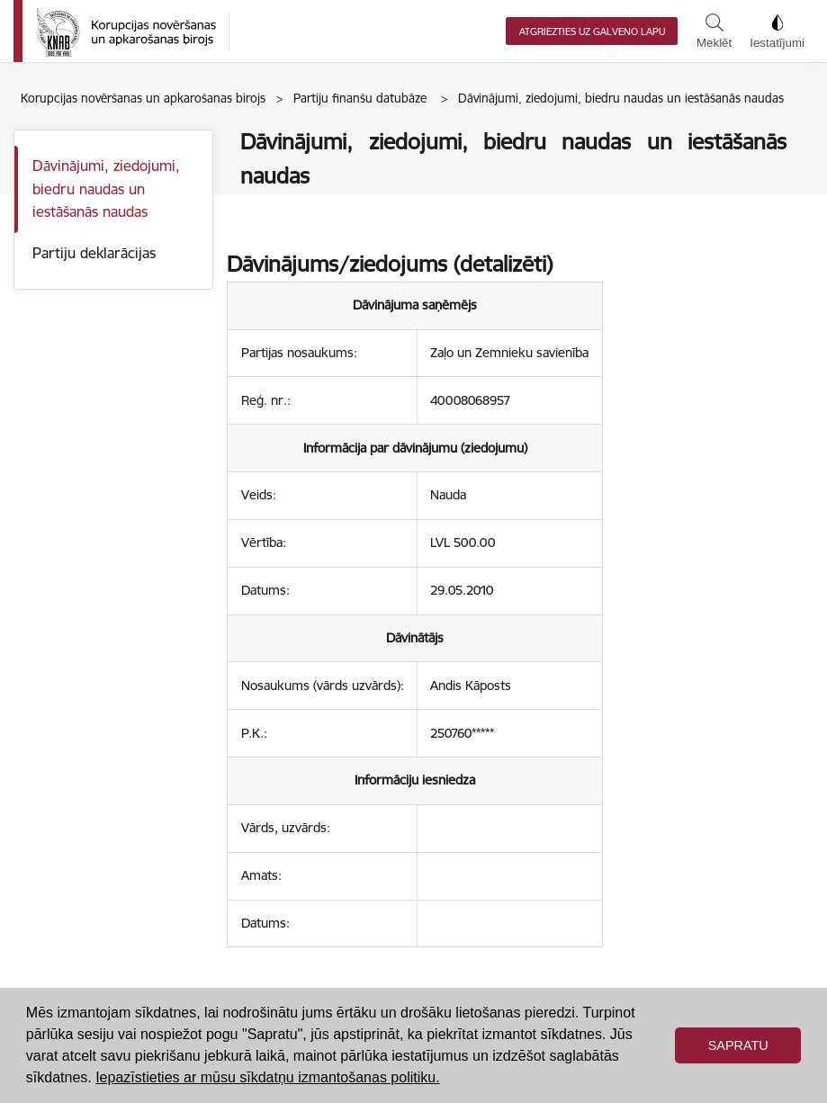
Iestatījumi (777, 31)
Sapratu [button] (738, 1045)
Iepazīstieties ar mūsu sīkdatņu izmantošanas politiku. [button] (267, 1077)
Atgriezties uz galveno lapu (592, 31)
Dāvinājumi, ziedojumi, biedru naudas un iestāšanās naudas (106, 188)
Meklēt (714, 31)
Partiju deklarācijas (94, 253)
